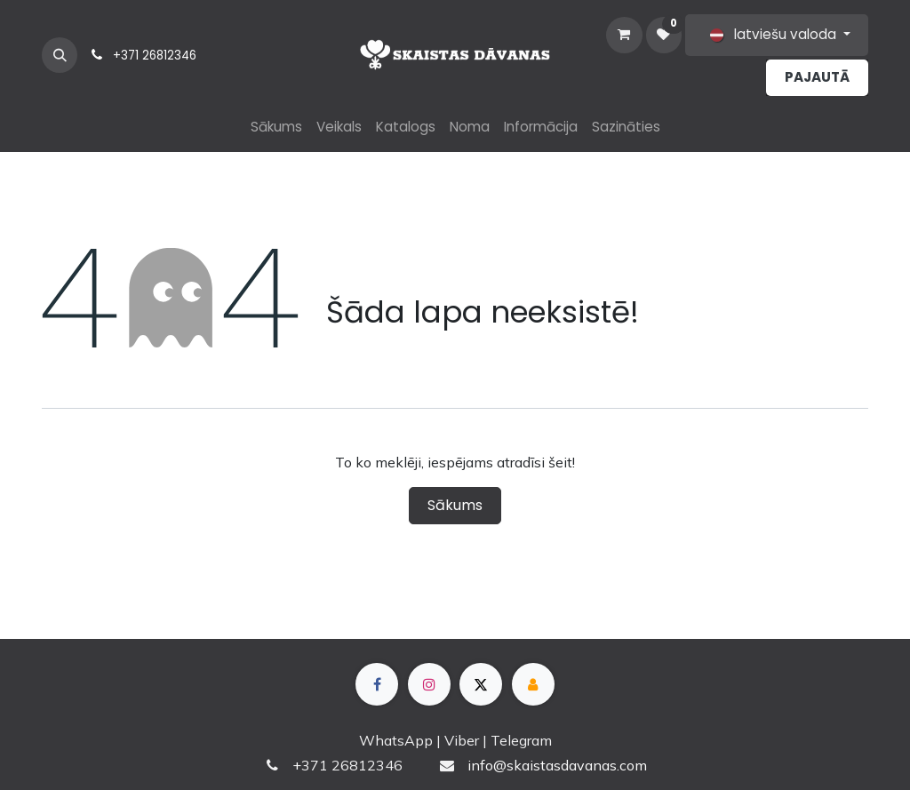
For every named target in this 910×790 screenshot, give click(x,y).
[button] (59, 55)
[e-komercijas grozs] (624, 34)
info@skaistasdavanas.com (557, 765)
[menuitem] (276, 127)
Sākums (455, 505)
